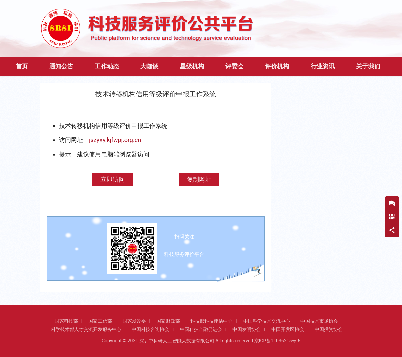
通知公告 (61, 66)
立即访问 (112, 179)
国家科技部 (66, 321)
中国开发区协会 (287, 329)
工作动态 (107, 66)
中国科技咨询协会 (150, 329)
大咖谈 (149, 66)
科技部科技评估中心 (211, 321)
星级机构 (192, 66)
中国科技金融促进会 (201, 329)
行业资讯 (323, 66)
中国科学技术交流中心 (266, 321)
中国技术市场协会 (319, 321)
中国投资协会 (329, 329)
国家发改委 (134, 321)
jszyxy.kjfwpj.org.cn (115, 139)
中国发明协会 (246, 329)
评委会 (234, 66)
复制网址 (199, 179)
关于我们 (368, 66)
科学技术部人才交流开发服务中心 (86, 329)
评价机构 (277, 66)
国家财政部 (168, 321)
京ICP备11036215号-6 (277, 340)
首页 (22, 66)
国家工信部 (100, 321)
